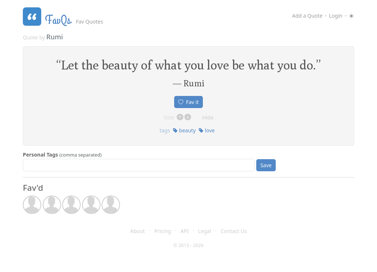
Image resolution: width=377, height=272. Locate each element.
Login (336, 15)
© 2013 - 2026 (188, 245)
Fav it (188, 102)
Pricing (162, 231)
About (137, 231)
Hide (208, 117)
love (206, 130)
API (184, 231)
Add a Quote (307, 15)
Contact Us (234, 231)
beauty (184, 130)
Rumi (54, 36)
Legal (204, 231)
